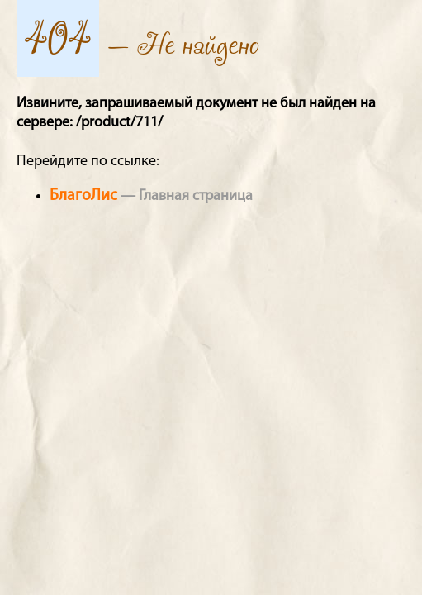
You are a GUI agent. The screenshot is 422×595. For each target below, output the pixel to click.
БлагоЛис (83, 196)
